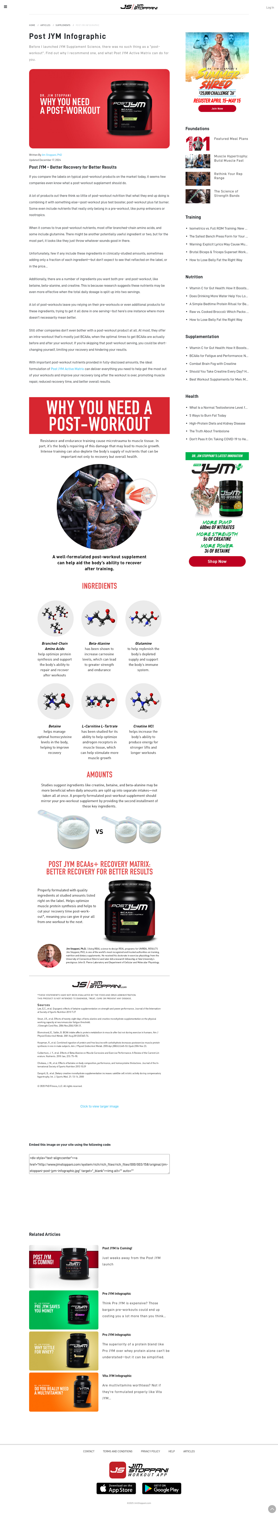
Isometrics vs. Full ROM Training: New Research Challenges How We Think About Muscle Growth (219, 228)
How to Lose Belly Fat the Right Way (215, 260)
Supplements (63, 25)
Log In (270, 7)
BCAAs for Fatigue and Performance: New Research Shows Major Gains (219, 356)
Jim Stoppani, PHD (139, 6)
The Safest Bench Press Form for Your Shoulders (219, 236)
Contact (88, 1451)
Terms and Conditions (117, 1451)
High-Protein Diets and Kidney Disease (217, 423)
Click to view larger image (99, 1106)
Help (172, 1451)
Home (32, 25)
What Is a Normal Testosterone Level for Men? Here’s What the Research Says (219, 407)
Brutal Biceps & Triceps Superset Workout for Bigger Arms (219, 252)
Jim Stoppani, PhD (52, 154)
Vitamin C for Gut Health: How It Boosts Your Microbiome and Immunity (219, 288)
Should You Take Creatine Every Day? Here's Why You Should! (219, 371)
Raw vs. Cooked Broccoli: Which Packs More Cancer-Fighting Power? (219, 311)
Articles (45, 25)
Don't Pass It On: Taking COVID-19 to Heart (219, 439)
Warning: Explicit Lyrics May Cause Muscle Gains (219, 244)
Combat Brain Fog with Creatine (212, 363)
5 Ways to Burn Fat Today (207, 415)
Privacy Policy (150, 1451)
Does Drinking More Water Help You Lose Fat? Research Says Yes (219, 296)
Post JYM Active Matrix (68, 369)
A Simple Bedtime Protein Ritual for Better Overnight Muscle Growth (219, 304)
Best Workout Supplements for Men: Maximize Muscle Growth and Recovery (219, 379)
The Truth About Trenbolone (209, 431)
